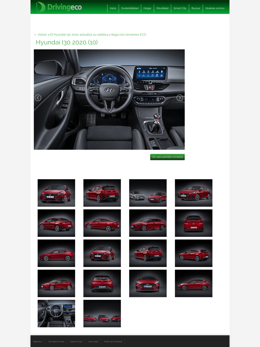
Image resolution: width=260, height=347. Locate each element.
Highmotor (37, 341)
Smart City (180, 8)
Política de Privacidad (113, 341)
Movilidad (162, 8)
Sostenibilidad (129, 8)
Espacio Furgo (76, 341)
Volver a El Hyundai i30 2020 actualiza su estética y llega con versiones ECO (92, 34)
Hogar (147, 8)
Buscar (196, 8)
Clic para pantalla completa (167, 156)
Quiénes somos (215, 8)
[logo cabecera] (59, 7)
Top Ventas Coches (56, 341)
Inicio (113, 8)
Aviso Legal (93, 341)
